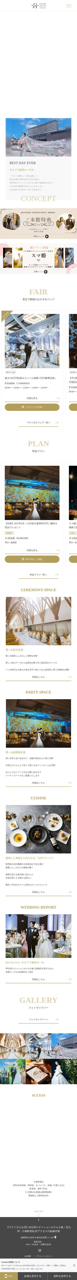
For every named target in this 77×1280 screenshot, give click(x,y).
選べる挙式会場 (14, 650)
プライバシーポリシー (44, 1256)
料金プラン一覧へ (38, 574)
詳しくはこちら (37, 1269)
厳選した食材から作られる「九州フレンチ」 (30, 858)
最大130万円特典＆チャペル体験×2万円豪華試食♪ (30, 378)
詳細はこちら (38, 677)
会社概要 (27, 1256)
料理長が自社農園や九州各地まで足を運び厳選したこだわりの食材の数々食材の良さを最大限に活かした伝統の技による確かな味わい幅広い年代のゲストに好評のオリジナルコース (26, 874)
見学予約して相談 (32, 559)
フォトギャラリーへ (38, 1019)
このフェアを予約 (32, 407)
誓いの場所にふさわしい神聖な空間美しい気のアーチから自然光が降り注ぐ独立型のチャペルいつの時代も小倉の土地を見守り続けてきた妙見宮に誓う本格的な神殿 (37, 663)
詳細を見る (32, 398)
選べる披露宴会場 (15, 752)
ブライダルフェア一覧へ (38, 422)
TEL (9, 1276)
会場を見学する (32, 1276)
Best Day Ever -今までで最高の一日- (25, 962)
